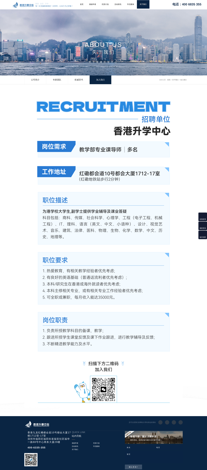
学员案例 (130, 4)
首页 (81, 4)
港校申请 (92, 4)
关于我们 (143, 4)
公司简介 (35, 80)
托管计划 (105, 4)
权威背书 (79, 80)
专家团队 (57, 80)
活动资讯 (117, 4)
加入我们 (100, 80)
